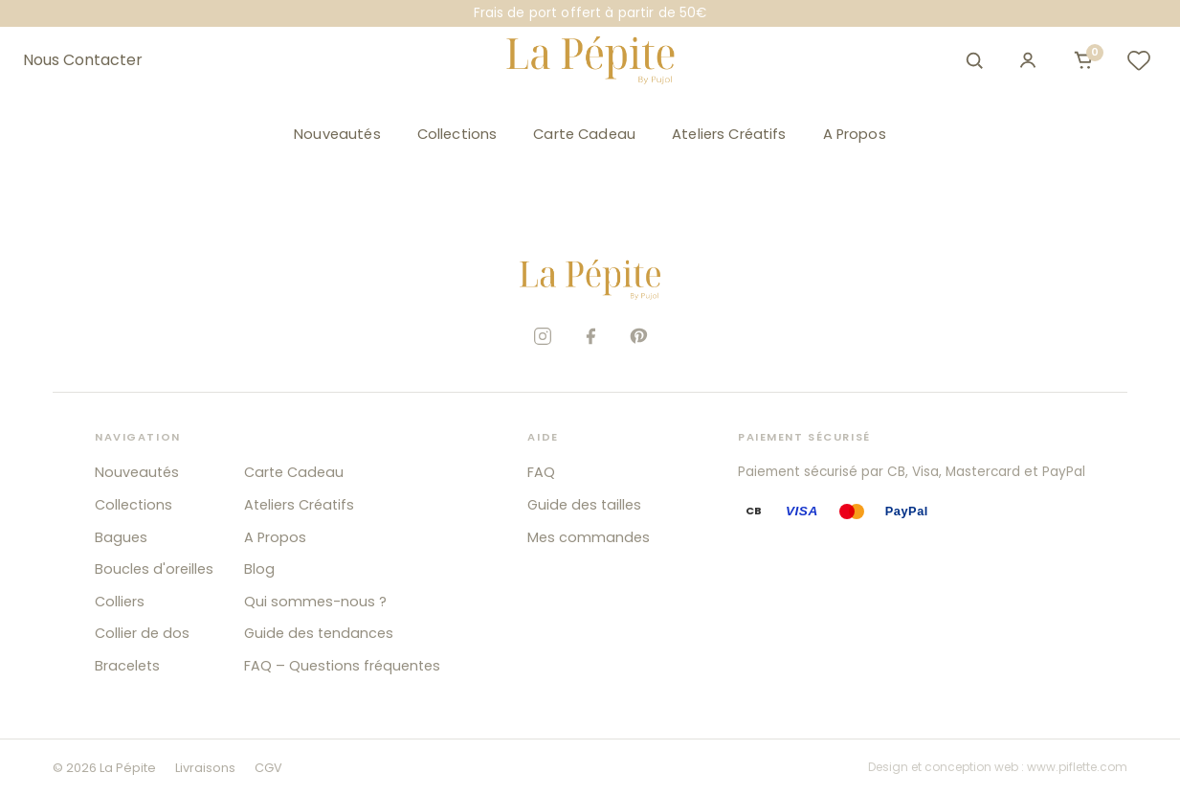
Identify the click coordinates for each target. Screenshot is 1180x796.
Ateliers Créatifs (729, 134)
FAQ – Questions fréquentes (342, 665)
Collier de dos (142, 633)
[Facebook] (590, 336)
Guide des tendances (318, 633)
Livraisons (205, 768)
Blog (259, 569)
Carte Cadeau (584, 134)
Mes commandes (588, 537)
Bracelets (127, 665)
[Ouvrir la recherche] (974, 60)
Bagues (121, 537)
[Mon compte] (1028, 60)
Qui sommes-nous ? (315, 601)
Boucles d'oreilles (154, 569)
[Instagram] (542, 336)
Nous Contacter (83, 60)
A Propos (854, 134)
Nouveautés (337, 134)
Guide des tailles (584, 504)
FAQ (541, 472)
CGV (268, 768)
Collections (457, 134)
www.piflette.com (1077, 767)
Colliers (120, 601)
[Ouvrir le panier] (1083, 60)
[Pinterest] (638, 336)
